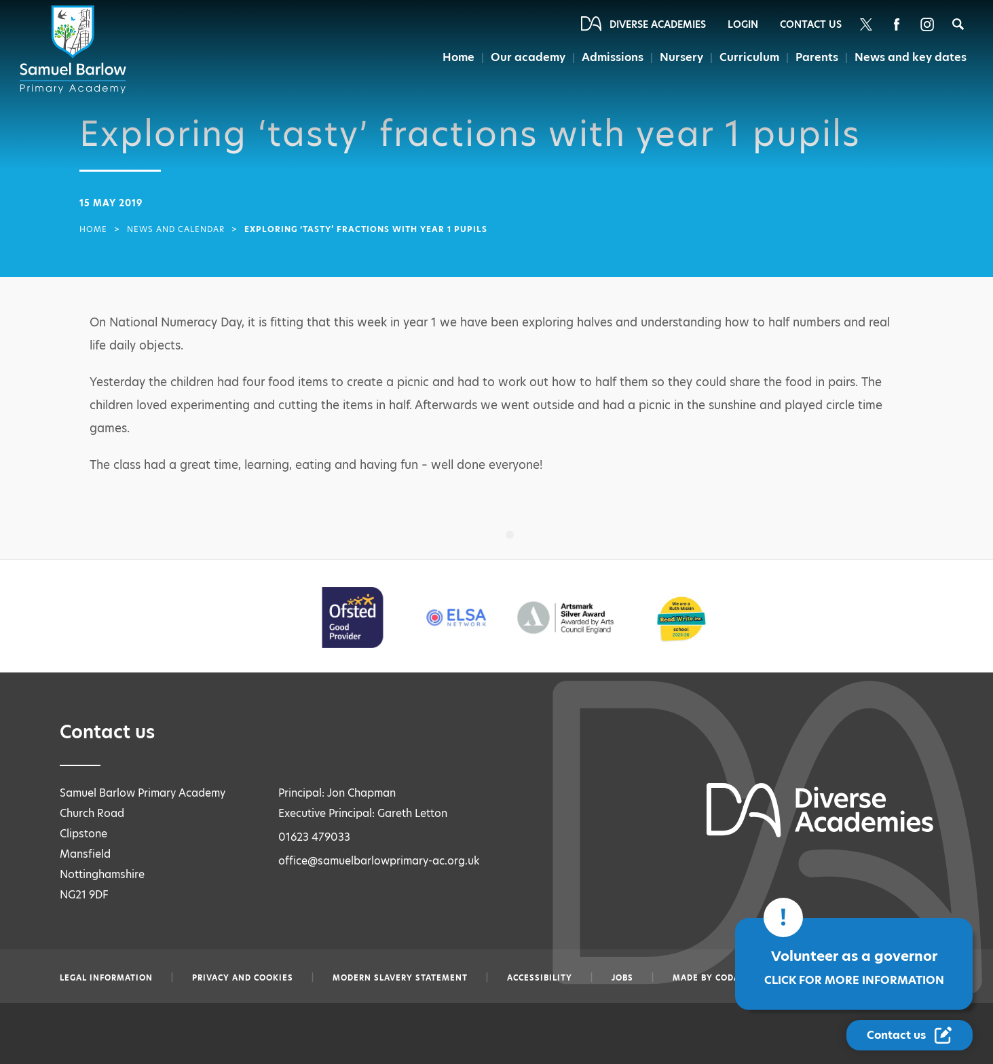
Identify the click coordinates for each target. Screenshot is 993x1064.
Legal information (106, 977)
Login (743, 24)
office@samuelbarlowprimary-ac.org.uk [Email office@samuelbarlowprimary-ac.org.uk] (379, 861)
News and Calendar (176, 229)
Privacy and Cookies (242, 977)
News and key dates (911, 57)
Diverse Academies (658, 24)
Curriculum (750, 57)
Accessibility (539, 977)
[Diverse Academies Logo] (75, 49)
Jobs (622, 977)
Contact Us (811, 24)
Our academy (529, 57)
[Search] (958, 24)
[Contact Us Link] (909, 1035)
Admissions (614, 57)
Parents (816, 57)
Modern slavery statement (400, 977)
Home (460, 57)
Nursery (683, 57)
